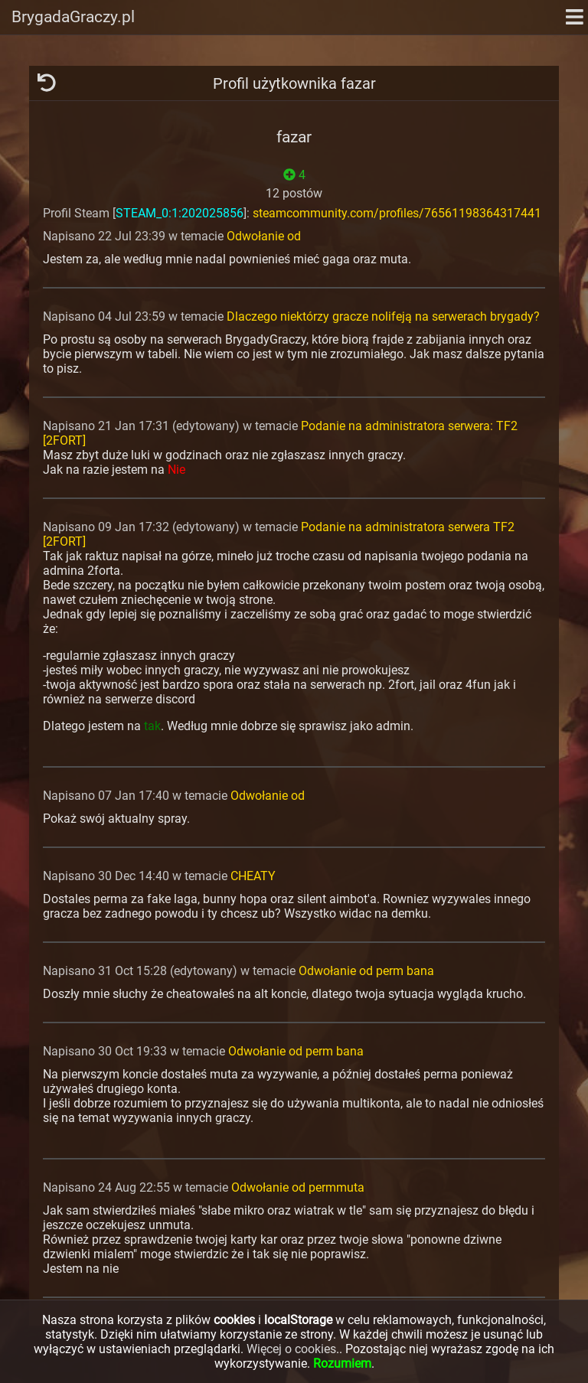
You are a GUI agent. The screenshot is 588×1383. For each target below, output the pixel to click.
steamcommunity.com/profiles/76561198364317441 (397, 213)
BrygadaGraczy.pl (73, 17)
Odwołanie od (264, 236)
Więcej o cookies (291, 1349)
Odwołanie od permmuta (297, 1187)
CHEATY (253, 876)
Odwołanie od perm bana (366, 971)
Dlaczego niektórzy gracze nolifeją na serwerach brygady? (383, 316)
